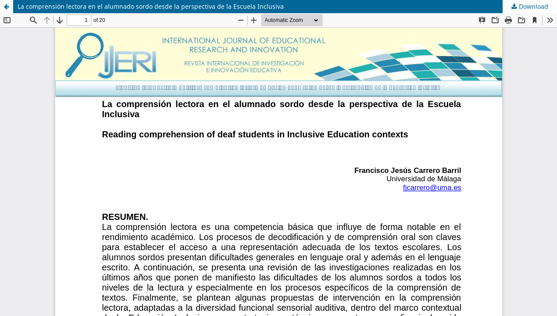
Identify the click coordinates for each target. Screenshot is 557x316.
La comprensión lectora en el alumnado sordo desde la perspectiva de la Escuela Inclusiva (151, 6)
